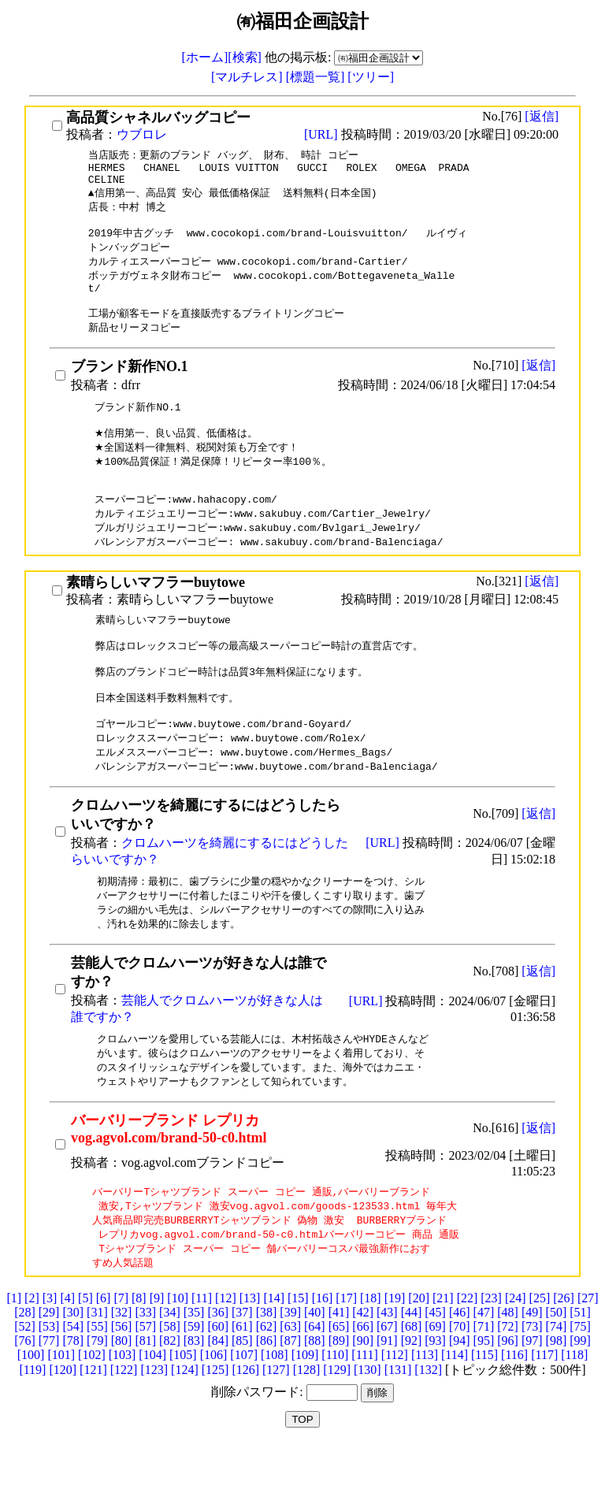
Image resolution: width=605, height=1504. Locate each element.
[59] (194, 1385)
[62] (266, 1385)
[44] (411, 1371)
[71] (484, 1385)
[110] (334, 1413)
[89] (339, 1399)
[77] (49, 1399)
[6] (103, 1357)
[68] (411, 1385)
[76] (24, 1399)
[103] (122, 1413)
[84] (217, 1399)
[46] (459, 1371)
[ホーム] (205, 57)
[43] (387, 1371)
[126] (245, 1428)
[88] (314, 1399)
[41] (339, 1371)
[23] (491, 1357)
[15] (298, 1357)
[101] (61, 1413)
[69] (435, 1385)
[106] (214, 1413)
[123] (154, 1428)
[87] (290, 1399)
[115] (484, 1413)
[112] (394, 1413)
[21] (443, 1357)
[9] (157, 1357)
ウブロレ (142, 134)
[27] (588, 1357)
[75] (580, 1385)
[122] (124, 1428)
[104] (152, 1413)
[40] (314, 1371)
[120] (62, 1428)
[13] (250, 1357)
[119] (32, 1428)
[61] (242, 1385)
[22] (467, 1357)
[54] (73, 1385)
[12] (225, 1357)
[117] (544, 1413)
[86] (266, 1399)
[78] (73, 1399)
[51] (580, 1371)
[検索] (245, 57)
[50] (556, 1371)
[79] (97, 1399)
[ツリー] (370, 77)
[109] (305, 1413)
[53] (49, 1385)
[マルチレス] (248, 77)
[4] (67, 1357)
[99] (580, 1399)
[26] (563, 1357)
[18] (370, 1357)
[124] (185, 1428)
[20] (418, 1357)
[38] (266, 1371)
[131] (398, 1428)
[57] (145, 1385)
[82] (169, 1399)
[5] (85, 1357)
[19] (395, 1357)
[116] (514, 1413)
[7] (120, 1357)
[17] (346, 1357)
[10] (177, 1357)
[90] (362, 1399)
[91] (387, 1399)
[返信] (542, 116)
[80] (121, 1399)
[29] (49, 1371)
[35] (194, 1371)
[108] (274, 1413)
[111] (364, 1413)
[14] (273, 1357)
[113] (424, 1413)
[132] (428, 1428)
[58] (169, 1385)
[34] (169, 1371)
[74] (556, 1385)
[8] (139, 1357)
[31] (97, 1371)
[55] (97, 1385)
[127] (276, 1428)
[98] (556, 1399)
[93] (435, 1399)
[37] (242, 1371)
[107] (244, 1413)
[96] (507, 1399)
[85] (242, 1399)
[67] (387, 1385)
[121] (93, 1428)
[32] (121, 1371)
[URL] (322, 134)
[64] (314, 1385)
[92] (411, 1399)
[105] (183, 1413)
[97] (532, 1399)
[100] (31, 1413)
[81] (145, 1399)
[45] (435, 1371)
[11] (201, 1357)
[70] (459, 1385)
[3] (50, 1357)
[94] (459, 1399)
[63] (290, 1385)
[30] (73, 1371)
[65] (339, 1385)
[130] (367, 1428)
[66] (362, 1385)
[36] (217, 1371)
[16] (322, 1357)
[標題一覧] (317, 77)
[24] (515, 1357)
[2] (31, 1357)
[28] (24, 1371)
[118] (574, 1413)
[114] (454, 1413)
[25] (540, 1357)
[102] (92, 1413)
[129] (337, 1428)
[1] (13, 1357)
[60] (217, 1385)
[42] (362, 1371)
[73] (532, 1385)
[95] (484, 1399)
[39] (290, 1371)
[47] (484, 1371)
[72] (507, 1385)
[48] (507, 1371)
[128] (307, 1428)
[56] (121, 1385)
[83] (194, 1399)
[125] (215, 1428)
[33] (145, 1371)
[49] (532, 1371)
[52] (24, 1385)
